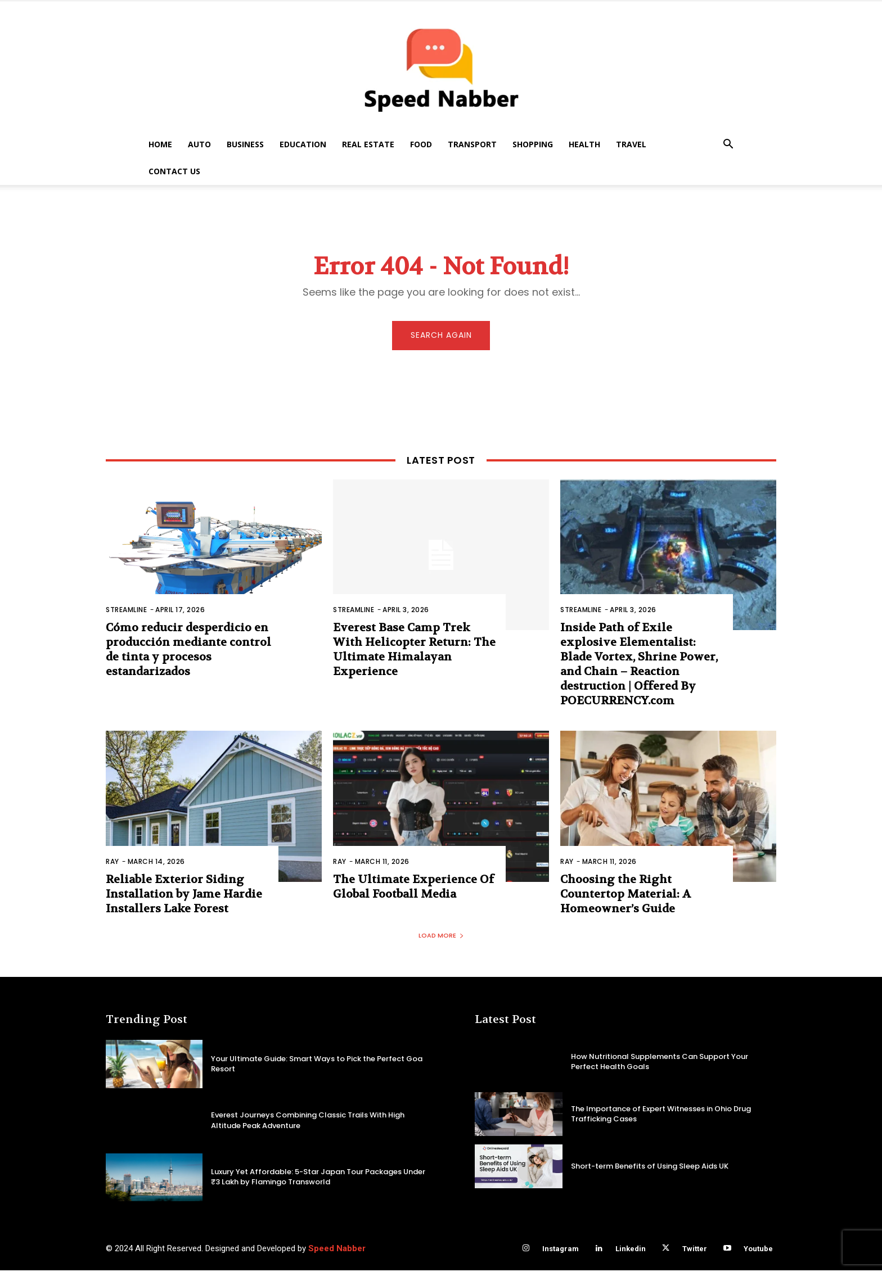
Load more (441, 937)
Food (421, 144)
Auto (199, 144)
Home (160, 144)
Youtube (758, 1250)
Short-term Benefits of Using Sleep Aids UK (649, 1167)
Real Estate (368, 144)
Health (584, 144)
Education (303, 144)
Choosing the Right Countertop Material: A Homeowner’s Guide (625, 896)
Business (245, 144)
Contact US (174, 171)
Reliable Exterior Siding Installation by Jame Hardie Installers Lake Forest (184, 896)
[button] (727, 145)
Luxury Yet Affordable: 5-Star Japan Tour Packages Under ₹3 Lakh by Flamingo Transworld (318, 1178)
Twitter (694, 1250)
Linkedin (630, 1250)
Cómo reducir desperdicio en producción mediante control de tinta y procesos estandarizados (188, 652)
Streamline (126, 612)
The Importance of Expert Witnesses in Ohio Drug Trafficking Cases (661, 1114)
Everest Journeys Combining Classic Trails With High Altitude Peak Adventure (307, 1121)
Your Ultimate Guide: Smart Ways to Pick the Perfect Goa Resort (316, 1064)
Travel (631, 144)
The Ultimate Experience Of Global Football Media (413, 889)
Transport (472, 144)
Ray (112, 863)
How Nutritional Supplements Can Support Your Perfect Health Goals (659, 1062)
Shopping (532, 144)
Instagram (560, 1250)
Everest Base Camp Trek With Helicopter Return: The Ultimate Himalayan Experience (414, 652)
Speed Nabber (337, 1250)
